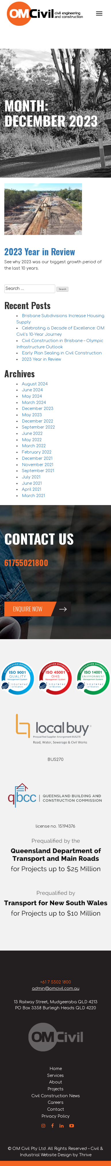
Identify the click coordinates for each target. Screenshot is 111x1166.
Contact (55, 1109)
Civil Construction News (55, 1096)
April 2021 (31, 489)
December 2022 (37, 421)
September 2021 (38, 471)
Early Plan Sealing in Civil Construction (62, 353)
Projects (55, 1089)
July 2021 (31, 477)
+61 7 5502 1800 (55, 982)
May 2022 (32, 440)
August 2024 (35, 384)
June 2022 (32, 433)
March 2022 (34, 446)
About (55, 1082)
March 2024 (34, 403)
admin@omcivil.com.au (55, 988)
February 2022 (36, 452)
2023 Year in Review (39, 251)
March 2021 (33, 496)
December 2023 (37, 409)
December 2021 (37, 458)
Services (55, 1075)
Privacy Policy (55, 1116)
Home (55, 1069)
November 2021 (37, 465)
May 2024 (32, 396)
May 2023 (32, 415)
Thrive (85, 1155)
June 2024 (32, 390)
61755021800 (26, 562)
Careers (56, 1102)
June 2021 (32, 483)
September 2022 (38, 427)
